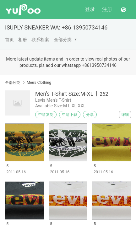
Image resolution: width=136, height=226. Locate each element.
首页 (9, 39)
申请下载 (69, 114)
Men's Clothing (39, 82)
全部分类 (63, 39)
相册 (22, 39)
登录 (90, 9)
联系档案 (40, 39)
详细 (125, 114)
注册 (107, 9)
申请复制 (45, 114)
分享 (90, 114)
